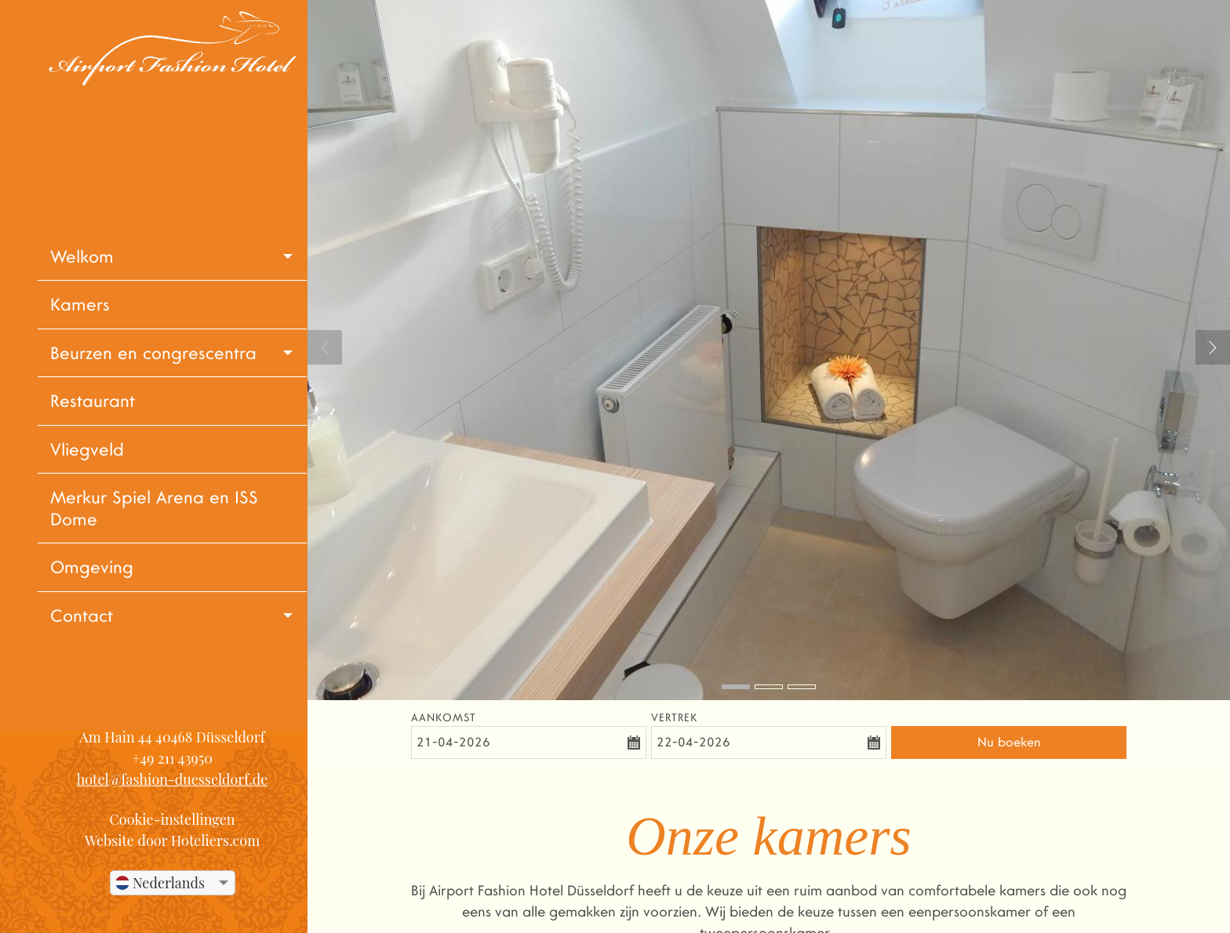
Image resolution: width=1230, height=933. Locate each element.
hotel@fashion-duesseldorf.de (172, 779)
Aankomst (443, 717)
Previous (325, 347)
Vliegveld (87, 449)
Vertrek (674, 717)
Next (1212, 347)
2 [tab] (769, 686)
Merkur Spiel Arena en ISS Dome (154, 508)
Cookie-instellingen (172, 819)
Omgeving (91, 567)
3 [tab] (802, 686)
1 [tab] (736, 686)
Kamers (80, 304)
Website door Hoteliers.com (172, 840)
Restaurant (92, 401)
